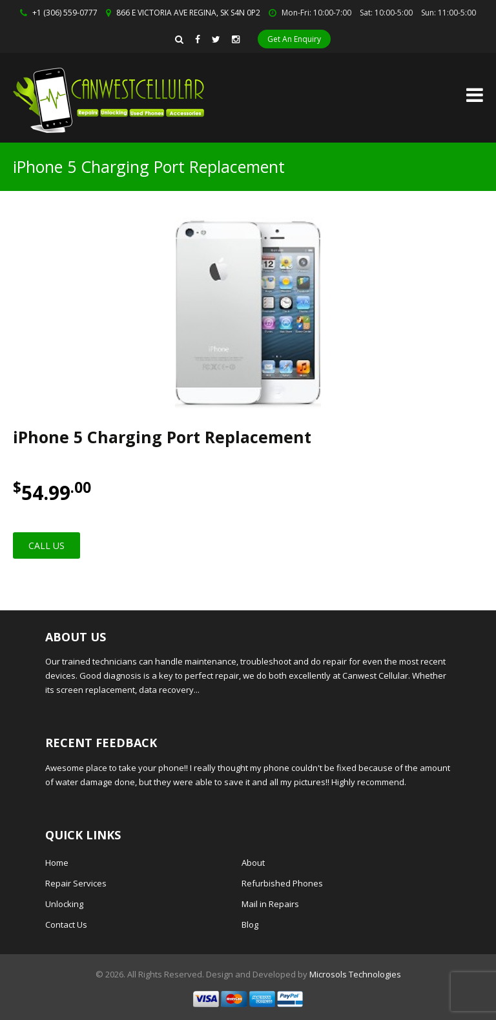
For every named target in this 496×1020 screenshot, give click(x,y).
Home (56, 862)
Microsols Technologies (355, 974)
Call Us (46, 545)
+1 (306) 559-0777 (65, 12)
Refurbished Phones (282, 883)
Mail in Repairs (270, 904)
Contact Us (66, 924)
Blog (250, 924)
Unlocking (64, 904)
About (253, 862)
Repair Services (76, 883)
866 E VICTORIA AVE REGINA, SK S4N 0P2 (188, 12)
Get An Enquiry (294, 39)
